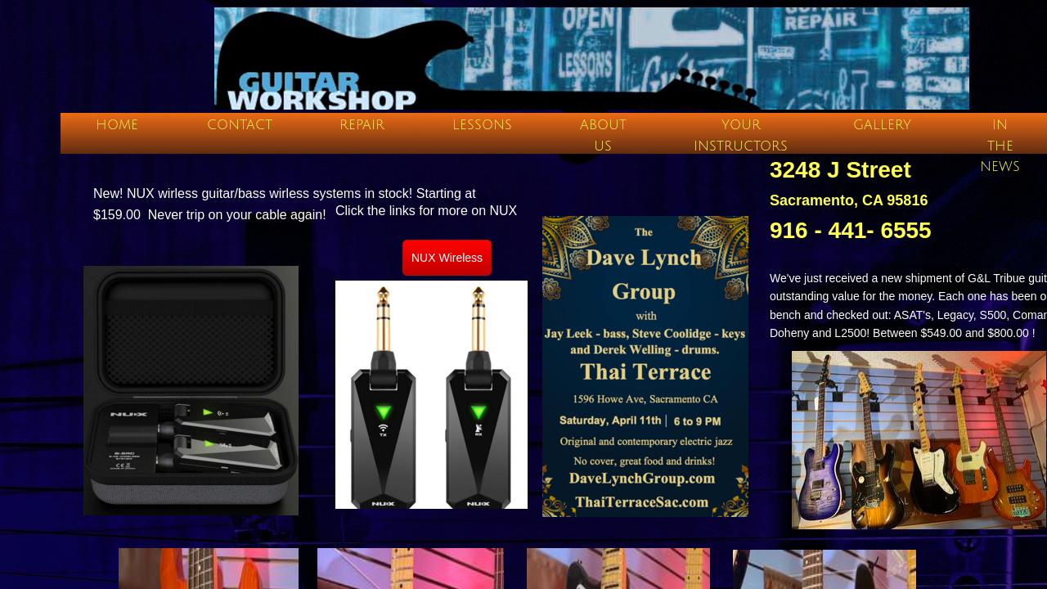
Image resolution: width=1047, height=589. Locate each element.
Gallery (882, 125)
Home (117, 125)
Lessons (482, 125)
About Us (603, 136)
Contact (239, 125)
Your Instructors (741, 136)
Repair (361, 125)
